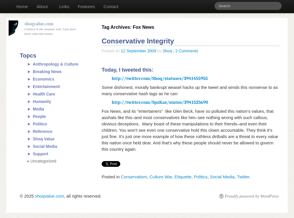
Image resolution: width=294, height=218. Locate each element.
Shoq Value (43, 139)
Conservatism (134, 176)
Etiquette (183, 176)
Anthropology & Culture (55, 64)
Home (22, 6)
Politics (201, 176)
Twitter (243, 176)
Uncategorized (43, 161)
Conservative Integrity (138, 41)
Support (40, 154)
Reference (42, 131)
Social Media (222, 176)
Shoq (167, 51)
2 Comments (186, 51)
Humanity (42, 101)
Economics (43, 79)
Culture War (161, 176)
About (42, 6)
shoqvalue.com (49, 196)
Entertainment (46, 86)
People (39, 116)
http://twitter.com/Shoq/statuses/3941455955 (160, 78)
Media (38, 109)
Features (86, 6)
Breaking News (47, 71)
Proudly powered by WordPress (252, 196)
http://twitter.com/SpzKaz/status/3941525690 (160, 102)
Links (64, 6)
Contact (110, 6)
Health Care (44, 94)
